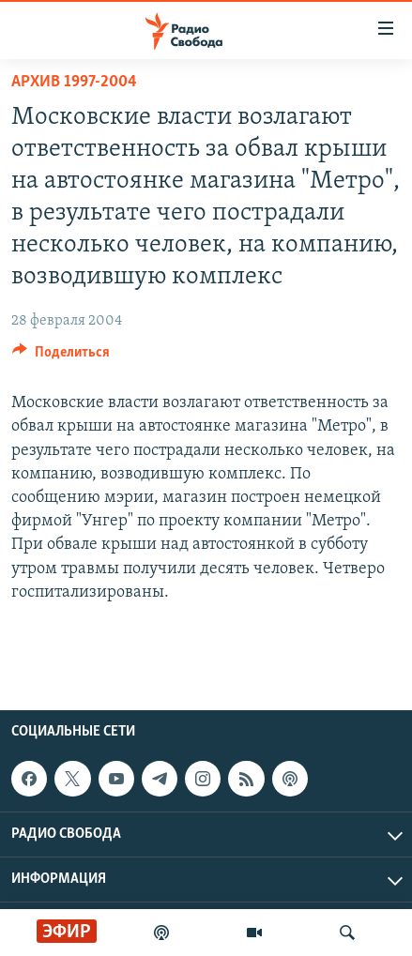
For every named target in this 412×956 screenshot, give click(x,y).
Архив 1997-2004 (74, 82)
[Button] (61, 356)
